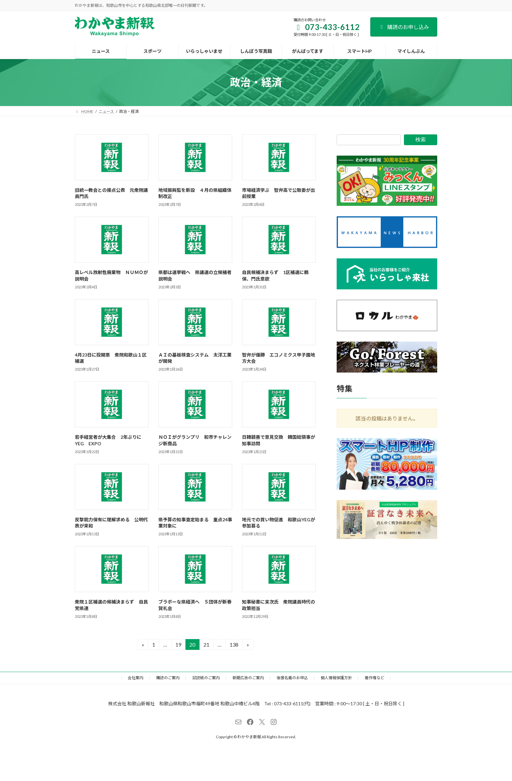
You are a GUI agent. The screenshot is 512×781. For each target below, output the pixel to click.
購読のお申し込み (403, 27)
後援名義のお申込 (292, 677)
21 (206, 645)
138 (233, 645)
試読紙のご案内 (206, 677)
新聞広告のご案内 (248, 677)
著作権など (374, 677)
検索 (420, 139)
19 (178, 645)
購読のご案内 (168, 677)
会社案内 (135, 677)
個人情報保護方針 (336, 677)
